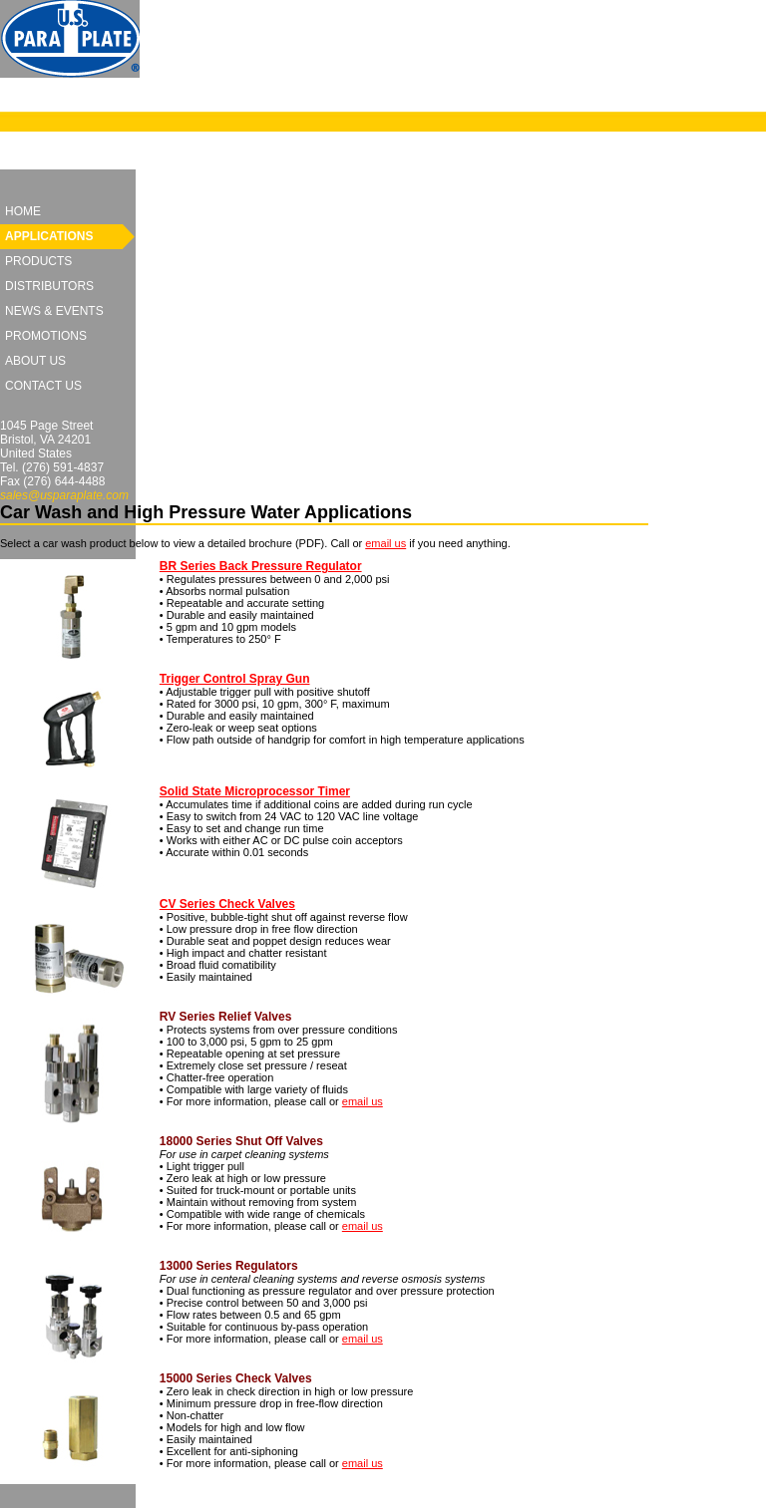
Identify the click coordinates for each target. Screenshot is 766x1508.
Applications (49, 236)
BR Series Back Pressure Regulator (261, 566)
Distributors (49, 286)
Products (38, 261)
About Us (35, 361)
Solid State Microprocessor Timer (255, 791)
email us (385, 543)
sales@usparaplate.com (64, 495)
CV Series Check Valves (227, 904)
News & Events (54, 311)
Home (23, 211)
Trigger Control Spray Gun (235, 679)
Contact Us (43, 386)
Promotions (46, 336)
